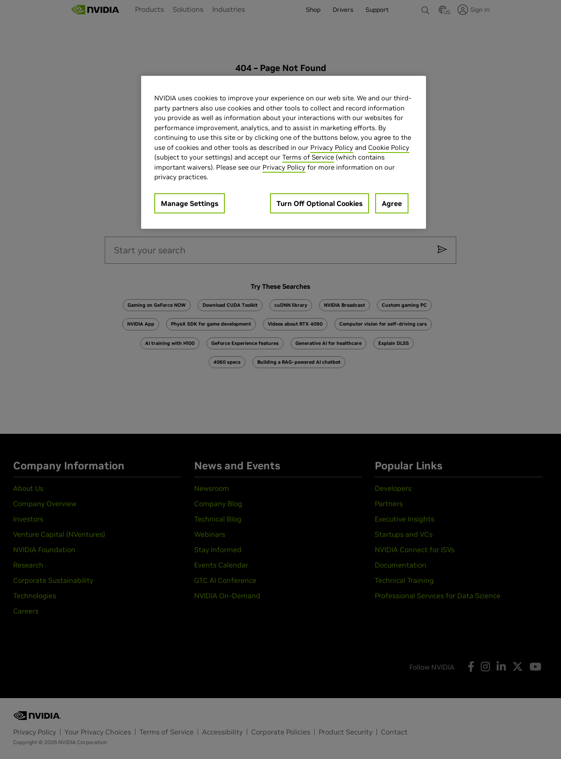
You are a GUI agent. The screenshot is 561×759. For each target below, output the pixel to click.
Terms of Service (308, 157)
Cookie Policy (388, 147)
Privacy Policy (331, 147)
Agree (392, 203)
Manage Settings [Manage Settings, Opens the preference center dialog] (189, 203)
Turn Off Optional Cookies (319, 203)
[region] (283, 152)
